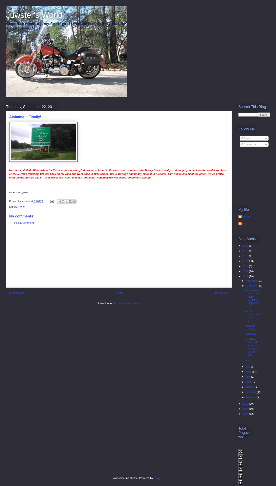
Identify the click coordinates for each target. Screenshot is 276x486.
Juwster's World (34, 14)
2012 (245, 271)
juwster (246, 216)
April (249, 381)
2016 (245, 250)
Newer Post (17, 293)
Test (247, 360)
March (250, 386)
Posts (245, 138)
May (248, 376)
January (251, 397)
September (252, 286)
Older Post (221, 293)
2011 (245, 276)
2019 (245, 245)
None (21, 206)
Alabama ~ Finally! (251, 327)
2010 (245, 403)
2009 (245, 408)
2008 (245, 413)
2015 (245, 255)
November (252, 280)
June (249, 371)
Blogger (158, 478)
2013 (245, 266)
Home (119, 293)
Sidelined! (250, 334)
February (251, 392)
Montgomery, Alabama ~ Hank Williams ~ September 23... (253, 298)
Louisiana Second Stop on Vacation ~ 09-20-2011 (252, 347)
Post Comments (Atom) (127, 303)
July (248, 366)
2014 (245, 260)
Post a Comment (24, 222)
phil (244, 223)
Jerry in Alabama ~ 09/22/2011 (253, 316)
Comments (248, 144)
